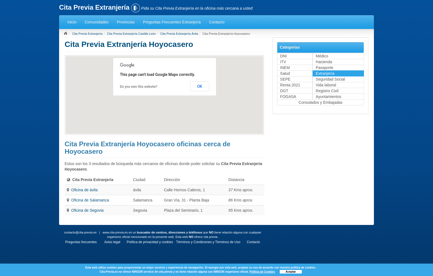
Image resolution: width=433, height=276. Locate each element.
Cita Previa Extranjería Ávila (179, 33)
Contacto (217, 22)
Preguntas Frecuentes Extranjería (172, 22)
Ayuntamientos (328, 96)
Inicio (71, 22)
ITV (283, 62)
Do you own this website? (138, 87)
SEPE (285, 79)
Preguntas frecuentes (81, 242)
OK (199, 86)
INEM (285, 67)
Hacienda (324, 62)
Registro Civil (327, 91)
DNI (283, 56)
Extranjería (325, 73)
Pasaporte (324, 67)
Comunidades (97, 22)
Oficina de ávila (84, 190)
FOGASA (288, 96)
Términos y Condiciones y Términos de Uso (208, 242)
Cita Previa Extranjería (87, 33)
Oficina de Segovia (87, 210)
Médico (322, 56)
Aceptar (291, 271)
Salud (285, 73)
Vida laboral (326, 85)
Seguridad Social (330, 79)
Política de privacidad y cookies (150, 242)
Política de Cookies (262, 271)
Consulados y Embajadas (320, 102)
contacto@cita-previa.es (80, 232)
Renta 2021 (290, 85)
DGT (284, 91)
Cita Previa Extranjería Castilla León (131, 33)
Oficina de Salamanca (90, 200)
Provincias (126, 22)
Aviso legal (112, 242)
